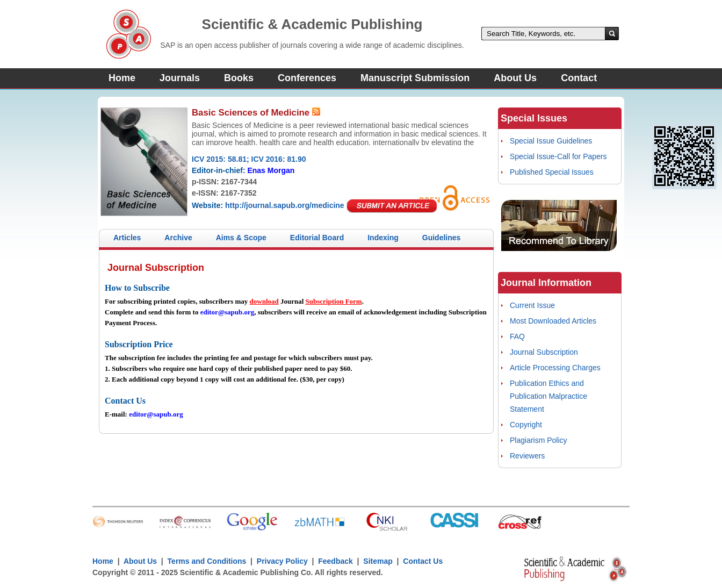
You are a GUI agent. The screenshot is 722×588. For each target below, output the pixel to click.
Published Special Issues (552, 172)
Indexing (383, 237)
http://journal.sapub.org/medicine (284, 205)
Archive (178, 237)
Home (122, 78)
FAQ (517, 336)
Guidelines (441, 237)
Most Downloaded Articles (553, 321)
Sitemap (377, 561)
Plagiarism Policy (538, 440)
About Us (515, 78)
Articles (127, 237)
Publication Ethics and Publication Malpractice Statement (548, 396)
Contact (579, 78)
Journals (180, 78)
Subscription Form (334, 301)
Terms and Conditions (207, 561)
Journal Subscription (544, 352)
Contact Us (423, 561)
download (264, 301)
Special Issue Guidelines (551, 141)
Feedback (335, 561)
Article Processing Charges (555, 367)
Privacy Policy (282, 561)
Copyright (526, 424)
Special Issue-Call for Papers (558, 156)
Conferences (307, 78)
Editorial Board (317, 237)
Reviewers (527, 455)
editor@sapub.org (227, 312)
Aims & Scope (241, 237)
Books (239, 78)
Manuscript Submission (415, 78)
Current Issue (532, 305)
